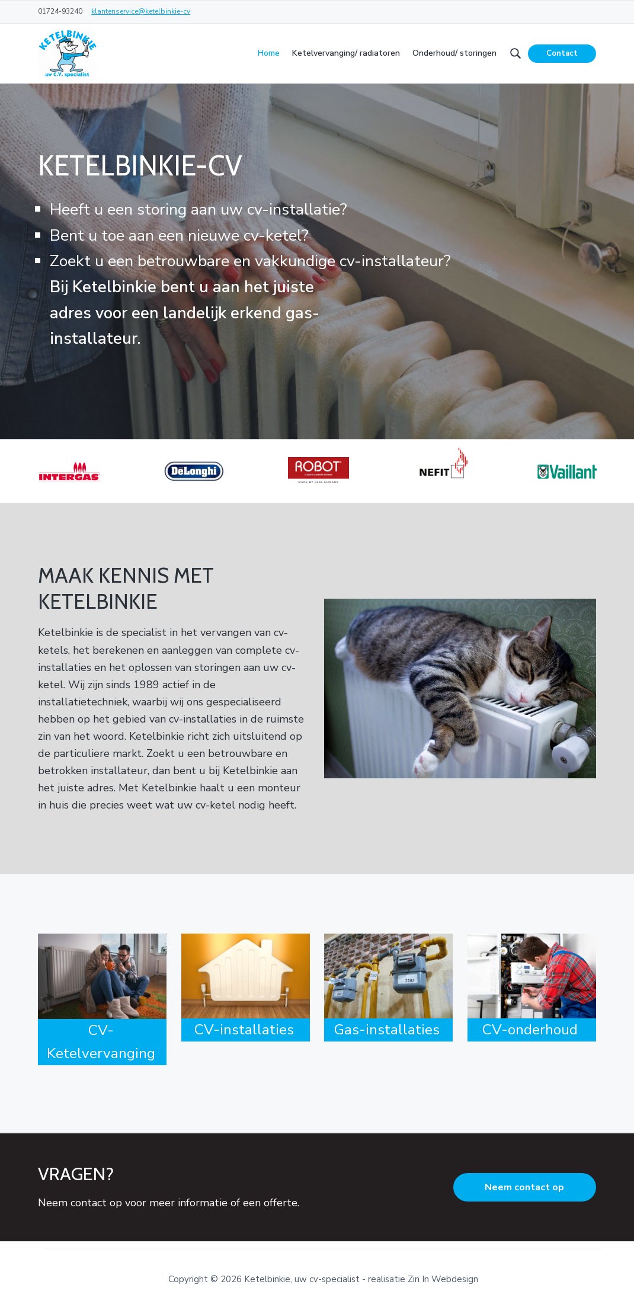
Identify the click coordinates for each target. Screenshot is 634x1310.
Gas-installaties (387, 1030)
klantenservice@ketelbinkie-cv (140, 11)
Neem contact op (524, 1187)
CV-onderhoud (530, 1030)
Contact (562, 53)
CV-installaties (244, 1030)
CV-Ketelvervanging (101, 1041)
